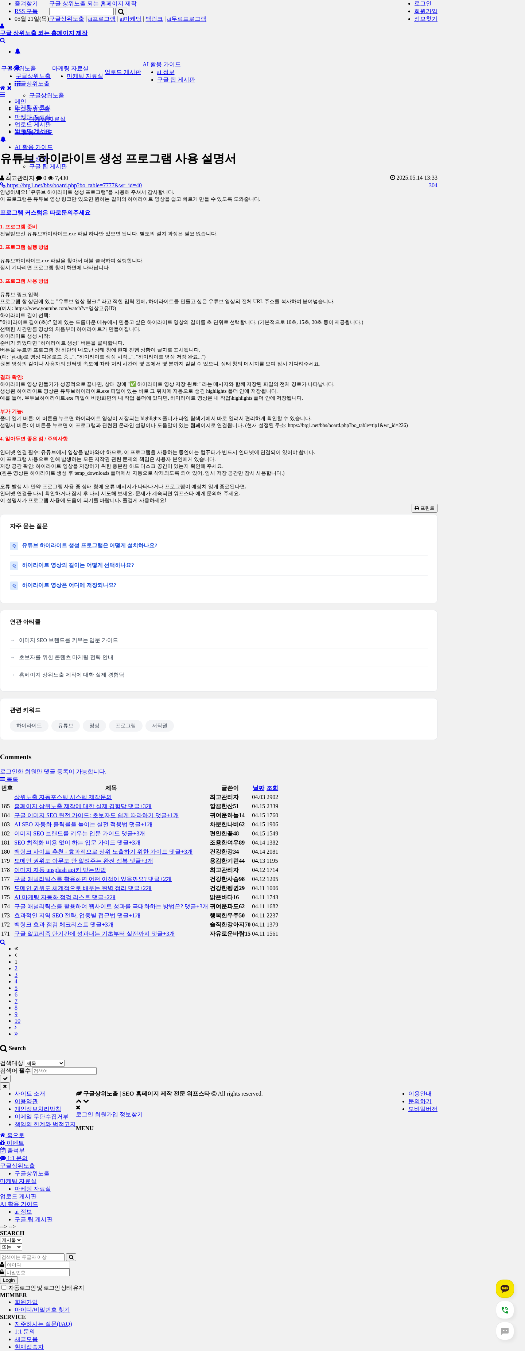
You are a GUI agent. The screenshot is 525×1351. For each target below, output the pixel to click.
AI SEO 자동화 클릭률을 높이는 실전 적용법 (83, 824)
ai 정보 (166, 72)
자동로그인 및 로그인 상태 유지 (42, 1288)
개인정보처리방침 (38, 1109)
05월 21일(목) (32, 19)
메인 (20, 101)
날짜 (258, 788)
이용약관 (26, 1101)
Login (9, 1280)
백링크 (154, 19)
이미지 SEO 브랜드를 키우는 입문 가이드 (68, 640)
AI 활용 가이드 (34, 147)
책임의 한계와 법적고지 (45, 1124)
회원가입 (426, 11)
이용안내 (420, 1093)
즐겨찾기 (26, 3)
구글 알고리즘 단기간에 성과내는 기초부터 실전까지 (94, 934)
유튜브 (65, 725)
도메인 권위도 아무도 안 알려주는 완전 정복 (83, 861)
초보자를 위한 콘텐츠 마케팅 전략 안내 (66, 657)
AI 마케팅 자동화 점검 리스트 (65, 897)
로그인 (423, 3)
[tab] (262, 1166)
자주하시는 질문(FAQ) (43, 1324)
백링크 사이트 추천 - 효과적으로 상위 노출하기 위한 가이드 (103, 852)
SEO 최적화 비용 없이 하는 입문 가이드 (77, 842)
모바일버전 (423, 1109)
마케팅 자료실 (70, 68)
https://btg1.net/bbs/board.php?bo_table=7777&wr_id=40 (71, 185)
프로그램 (126, 725)
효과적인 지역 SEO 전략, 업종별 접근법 (77, 915)
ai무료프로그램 (187, 19)
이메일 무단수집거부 (42, 1116)
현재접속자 (29, 1347)
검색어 (15, 1071)
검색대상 (11, 1063)
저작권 (159, 725)
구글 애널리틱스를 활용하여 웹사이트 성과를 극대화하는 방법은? (111, 906)
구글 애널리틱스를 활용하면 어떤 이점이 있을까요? (93, 879)
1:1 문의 (25, 1331)
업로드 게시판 (123, 72)
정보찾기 (426, 19)
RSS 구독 (26, 11)
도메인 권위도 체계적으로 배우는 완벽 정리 (83, 888)
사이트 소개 (30, 1093)
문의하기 (420, 1101)
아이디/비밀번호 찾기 (42, 1310)
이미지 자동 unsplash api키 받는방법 (60, 870)
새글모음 (26, 1339)
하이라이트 (29, 725)
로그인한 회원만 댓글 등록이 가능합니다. (53, 771)
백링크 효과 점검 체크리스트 (64, 924)
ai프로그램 (102, 19)
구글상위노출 (66, 19)
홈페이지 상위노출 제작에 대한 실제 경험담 (71, 675)
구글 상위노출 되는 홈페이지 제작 (93, 3)
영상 (94, 725)
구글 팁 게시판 (176, 80)
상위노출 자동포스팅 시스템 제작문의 (63, 797)
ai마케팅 (131, 19)
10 (17, 1021)
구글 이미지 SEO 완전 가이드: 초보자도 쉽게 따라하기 (96, 815)
